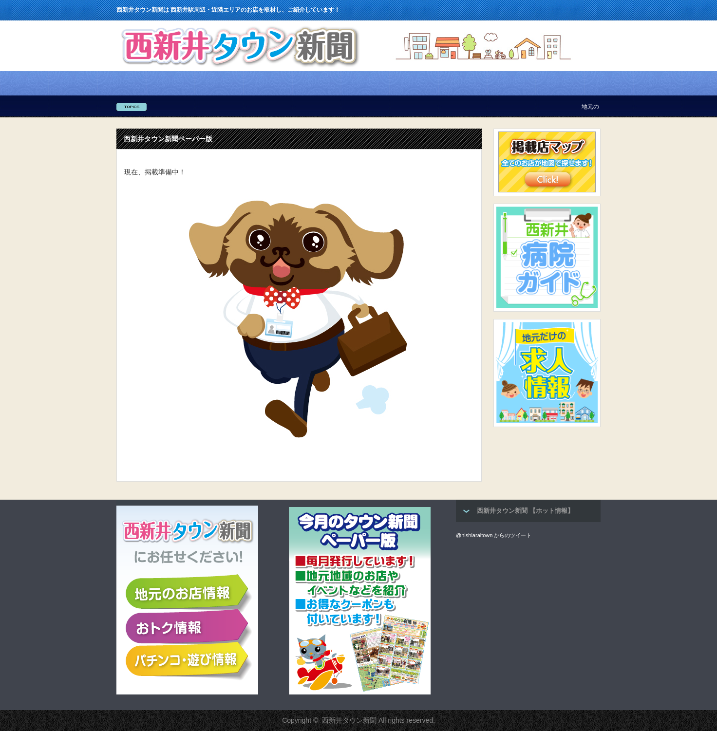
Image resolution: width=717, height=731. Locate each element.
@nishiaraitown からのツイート (493, 535)
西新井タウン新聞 (349, 720)
